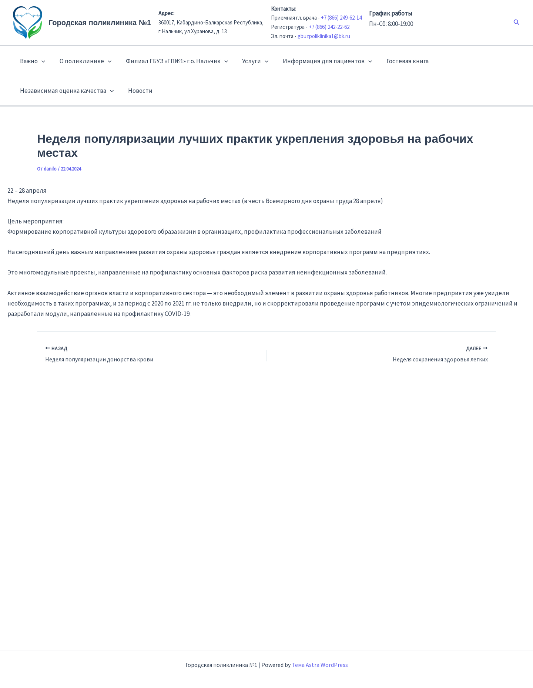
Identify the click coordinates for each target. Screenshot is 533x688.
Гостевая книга (398, 61)
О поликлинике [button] (83, 61)
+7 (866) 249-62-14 (341, 17)
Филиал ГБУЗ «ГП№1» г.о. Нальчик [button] (172, 61)
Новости (137, 91)
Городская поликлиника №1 (99, 22)
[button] (516, 22)
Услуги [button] (250, 61)
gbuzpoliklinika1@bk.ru (324, 36)
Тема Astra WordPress (320, 664)
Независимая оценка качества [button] (66, 90)
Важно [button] (31, 61)
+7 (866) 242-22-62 (329, 26)
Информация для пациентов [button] (320, 61)
